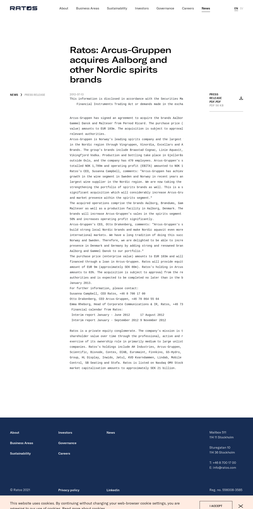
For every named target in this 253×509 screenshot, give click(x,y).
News (206, 8)
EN (236, 8)
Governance (165, 8)
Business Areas (87, 8)
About (63, 8)
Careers (188, 8)
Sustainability (117, 8)
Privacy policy (68, 490)
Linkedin (113, 490)
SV (241, 8)
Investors (142, 8)
